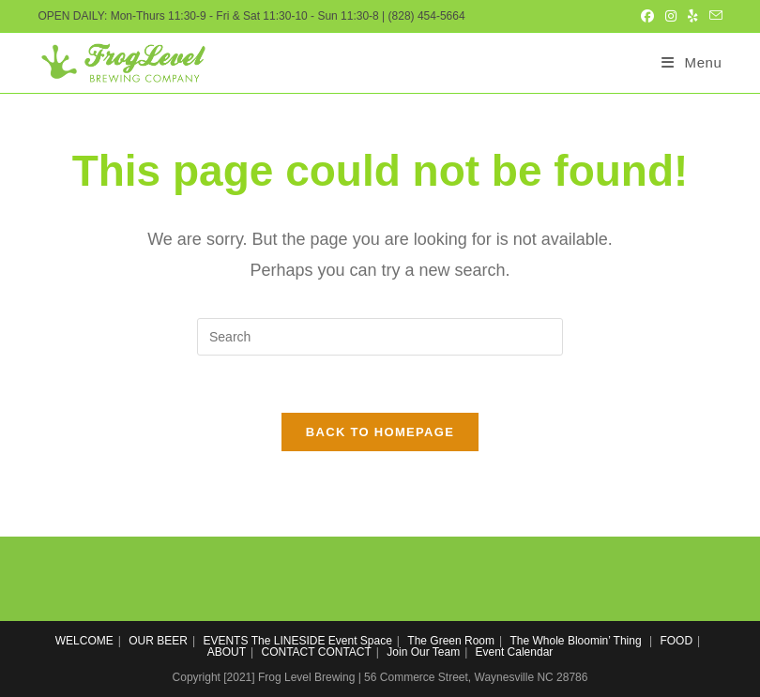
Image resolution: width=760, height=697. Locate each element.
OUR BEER (158, 640)
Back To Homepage (380, 432)
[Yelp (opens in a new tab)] (693, 16)
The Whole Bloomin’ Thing (576, 640)
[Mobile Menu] (691, 62)
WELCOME (84, 640)
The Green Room (450, 640)
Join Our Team (423, 652)
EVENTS (225, 640)
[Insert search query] (380, 337)
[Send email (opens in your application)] (713, 16)
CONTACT (288, 652)
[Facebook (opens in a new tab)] (647, 16)
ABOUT (226, 652)
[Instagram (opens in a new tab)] (671, 16)
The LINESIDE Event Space (321, 640)
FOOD (676, 640)
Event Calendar (515, 652)
